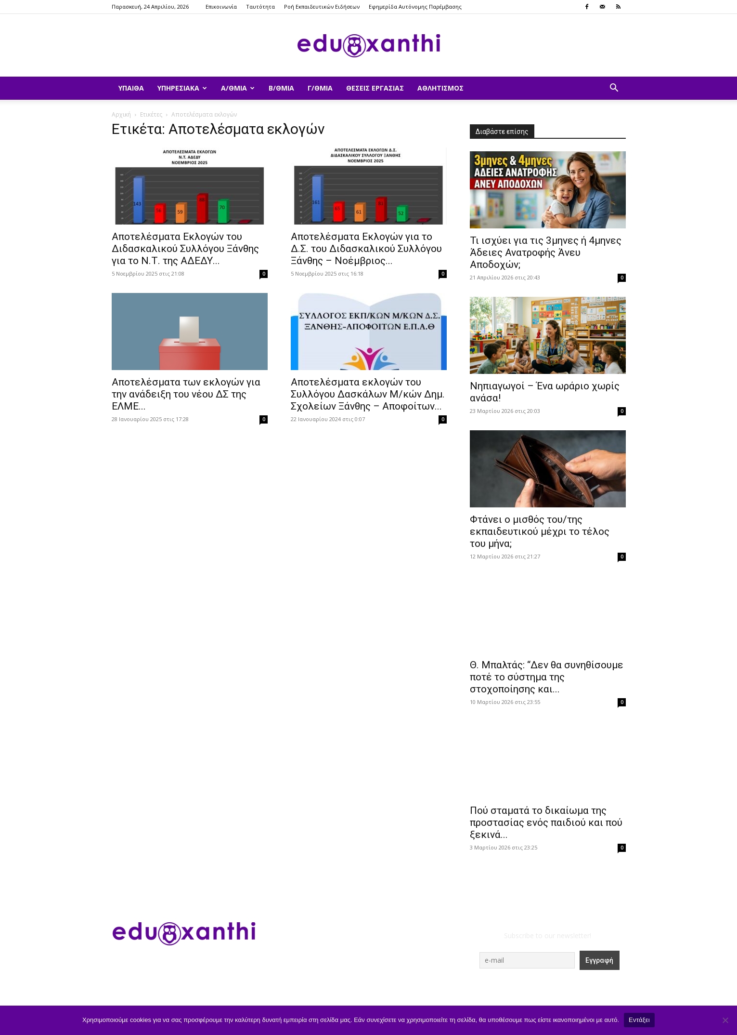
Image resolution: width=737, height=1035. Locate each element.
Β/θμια (281, 88)
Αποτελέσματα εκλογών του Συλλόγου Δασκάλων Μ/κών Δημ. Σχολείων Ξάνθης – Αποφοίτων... (368, 394)
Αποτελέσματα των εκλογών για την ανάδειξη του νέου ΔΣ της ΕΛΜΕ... (186, 394)
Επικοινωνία (221, 6)
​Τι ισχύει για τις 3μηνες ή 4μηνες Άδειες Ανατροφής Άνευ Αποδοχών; (545, 252)
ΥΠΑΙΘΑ (131, 88)
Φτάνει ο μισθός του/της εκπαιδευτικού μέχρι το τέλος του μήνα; (539, 531)
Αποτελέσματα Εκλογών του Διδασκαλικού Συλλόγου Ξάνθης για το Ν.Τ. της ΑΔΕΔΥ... (185, 248)
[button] (614, 88)
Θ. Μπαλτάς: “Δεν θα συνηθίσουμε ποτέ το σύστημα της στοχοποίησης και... (546, 677)
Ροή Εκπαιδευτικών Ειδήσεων (322, 6)
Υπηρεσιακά (182, 88)
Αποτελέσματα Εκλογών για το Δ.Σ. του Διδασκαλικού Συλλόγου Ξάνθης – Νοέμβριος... (366, 248)
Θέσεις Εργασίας (375, 88)
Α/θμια (238, 88)
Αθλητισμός (440, 88)
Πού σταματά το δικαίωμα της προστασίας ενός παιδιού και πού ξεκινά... (546, 822)
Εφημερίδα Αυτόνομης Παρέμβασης (415, 6)
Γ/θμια (320, 88)
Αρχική (121, 114)
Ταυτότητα (260, 6)
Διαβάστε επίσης (502, 131)
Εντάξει (639, 1019)
